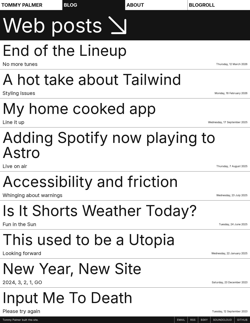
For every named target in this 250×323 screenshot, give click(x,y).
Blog (70, 5)
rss (192, 319)
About (135, 5)
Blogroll (202, 5)
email (181, 319)
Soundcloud (222, 319)
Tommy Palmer (21, 5)
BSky (204, 319)
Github (242, 319)
